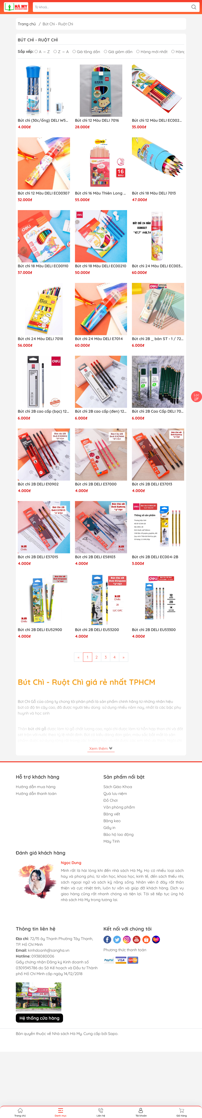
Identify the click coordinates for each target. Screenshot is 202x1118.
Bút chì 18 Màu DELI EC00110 (43, 266)
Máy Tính (111, 841)
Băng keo (112, 820)
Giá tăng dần (86, 51)
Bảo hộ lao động (118, 834)
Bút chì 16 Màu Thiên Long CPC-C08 (101, 193)
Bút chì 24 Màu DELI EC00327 (158, 266)
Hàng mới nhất (151, 51)
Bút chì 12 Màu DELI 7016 (97, 120)
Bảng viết (111, 813)
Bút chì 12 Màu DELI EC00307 (44, 193)
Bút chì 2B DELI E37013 (152, 484)
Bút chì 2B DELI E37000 (96, 484)
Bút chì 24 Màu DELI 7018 (40, 338)
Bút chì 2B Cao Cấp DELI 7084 (158, 411)
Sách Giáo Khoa (117, 786)
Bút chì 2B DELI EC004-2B (155, 557)
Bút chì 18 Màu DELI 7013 (154, 193)
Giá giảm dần (118, 51)
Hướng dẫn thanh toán (36, 793)
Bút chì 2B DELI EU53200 (97, 629)
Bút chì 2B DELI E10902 (38, 484)
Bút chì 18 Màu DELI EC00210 (100, 266)
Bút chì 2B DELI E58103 (95, 557)
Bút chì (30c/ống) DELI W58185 (44, 120)
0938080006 (42, 956)
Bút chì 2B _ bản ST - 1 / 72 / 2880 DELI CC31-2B (158, 338)
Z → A (61, 51)
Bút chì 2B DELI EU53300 (154, 629)
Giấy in (109, 827)
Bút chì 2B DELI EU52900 (40, 629)
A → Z (42, 51)
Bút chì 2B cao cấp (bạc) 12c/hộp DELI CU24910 (44, 411)
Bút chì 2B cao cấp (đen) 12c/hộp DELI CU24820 (101, 411)
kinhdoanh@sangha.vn (48, 950)
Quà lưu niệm (115, 793)
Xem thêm (101, 748)
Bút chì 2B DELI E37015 (38, 557)
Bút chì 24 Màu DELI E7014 (99, 338)
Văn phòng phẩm (119, 807)
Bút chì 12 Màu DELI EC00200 (158, 120)
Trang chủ (27, 23)
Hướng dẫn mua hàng (35, 786)
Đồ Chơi (110, 800)
